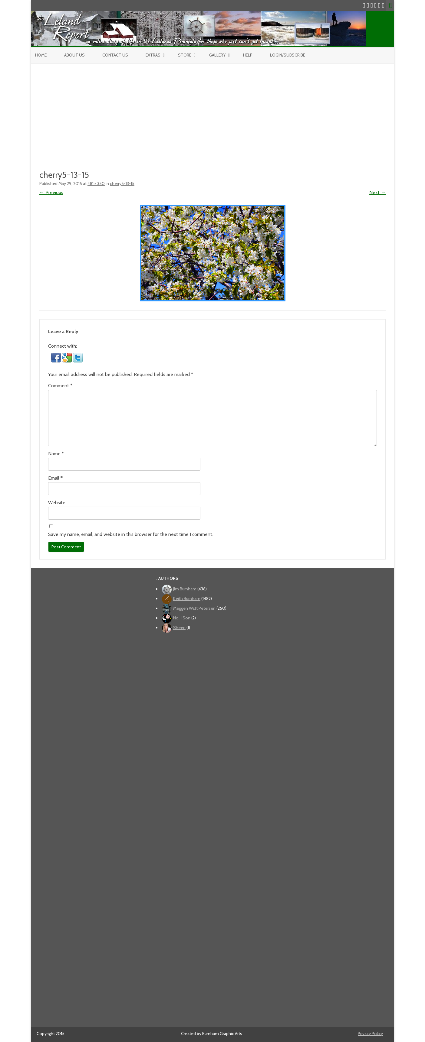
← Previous (51, 192)
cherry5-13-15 (122, 183)
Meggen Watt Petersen (194, 608)
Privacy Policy (370, 1033)
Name (56, 453)
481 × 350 (96, 183)
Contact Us (115, 55)
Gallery (217, 55)
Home (41, 55)
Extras (153, 55)
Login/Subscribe (287, 55)
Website (56, 502)
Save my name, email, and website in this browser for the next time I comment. (130, 534)
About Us (74, 55)
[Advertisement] (212, 109)
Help (247, 55)
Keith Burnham (186, 598)
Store (184, 55)
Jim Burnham (184, 589)
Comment (60, 385)
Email (55, 478)
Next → (377, 192)
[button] (56, 361)
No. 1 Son (181, 618)
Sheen (179, 627)
